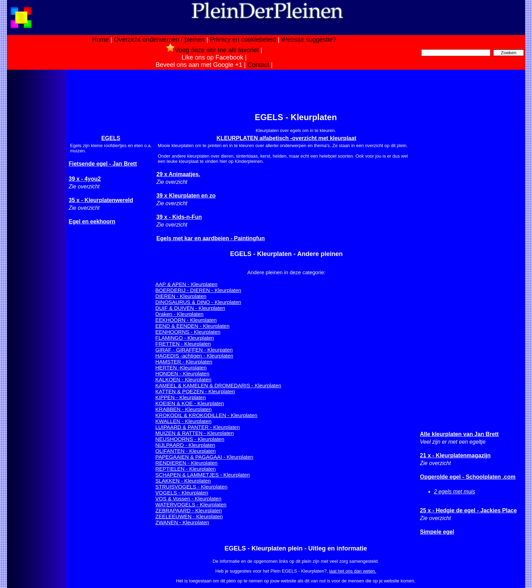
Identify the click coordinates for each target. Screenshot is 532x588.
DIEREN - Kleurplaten (181, 296)
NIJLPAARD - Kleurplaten (185, 445)
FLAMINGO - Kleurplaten (185, 338)
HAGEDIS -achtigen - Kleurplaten (195, 356)
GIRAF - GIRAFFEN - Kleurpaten (194, 350)
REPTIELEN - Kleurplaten (186, 469)
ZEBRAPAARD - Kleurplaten (189, 510)
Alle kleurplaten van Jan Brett (459, 434)
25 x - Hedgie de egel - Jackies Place (468, 510)
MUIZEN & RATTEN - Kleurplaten (195, 433)
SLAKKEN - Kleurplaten (183, 481)
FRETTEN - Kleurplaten (183, 344)
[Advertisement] (36, 181)
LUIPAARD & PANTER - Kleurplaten (198, 427)
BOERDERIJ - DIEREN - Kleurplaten (198, 290)
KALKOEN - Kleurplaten (184, 379)
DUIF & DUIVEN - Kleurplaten (190, 308)
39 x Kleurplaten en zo (186, 196)
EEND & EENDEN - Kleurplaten (193, 326)
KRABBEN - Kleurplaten (184, 409)
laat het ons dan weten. (352, 571)
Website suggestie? (308, 39)
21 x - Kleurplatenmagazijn (455, 455)
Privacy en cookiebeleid (243, 39)
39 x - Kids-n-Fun (179, 217)
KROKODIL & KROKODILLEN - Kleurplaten (206, 415)
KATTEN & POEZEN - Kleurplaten (195, 391)
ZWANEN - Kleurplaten (182, 522)
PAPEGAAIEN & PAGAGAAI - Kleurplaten (205, 457)
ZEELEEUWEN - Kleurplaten (189, 516)
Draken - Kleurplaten (180, 314)
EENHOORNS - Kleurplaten (188, 332)
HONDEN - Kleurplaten (182, 373)
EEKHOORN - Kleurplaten (186, 320)
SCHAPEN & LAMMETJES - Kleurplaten (203, 475)
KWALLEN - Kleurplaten (184, 421)
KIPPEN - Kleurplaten (181, 397)
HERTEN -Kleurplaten (181, 368)
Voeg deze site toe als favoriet (212, 50)
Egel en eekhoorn (92, 221)
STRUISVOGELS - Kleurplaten (192, 487)
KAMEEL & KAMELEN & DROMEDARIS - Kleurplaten (219, 385)
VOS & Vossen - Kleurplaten (188, 498)
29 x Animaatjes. (178, 174)
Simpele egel (437, 532)
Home (100, 39)
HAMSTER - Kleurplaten (184, 362)
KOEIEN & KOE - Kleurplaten (190, 403)
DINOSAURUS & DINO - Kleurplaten (198, 302)
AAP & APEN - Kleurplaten (186, 284)
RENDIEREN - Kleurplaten (187, 463)
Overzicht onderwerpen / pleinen (159, 39)
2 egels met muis (454, 491)
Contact (258, 64)
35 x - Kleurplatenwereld (101, 200)
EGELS (110, 138)
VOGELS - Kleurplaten (182, 493)
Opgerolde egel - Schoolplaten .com (468, 477)
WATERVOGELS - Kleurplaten (191, 504)
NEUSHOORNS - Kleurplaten (190, 439)
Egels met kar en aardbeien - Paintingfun (211, 238)
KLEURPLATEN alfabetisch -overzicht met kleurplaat (286, 138)
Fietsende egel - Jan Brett (103, 164)
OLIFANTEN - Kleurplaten (186, 451)
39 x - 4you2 (85, 179)
